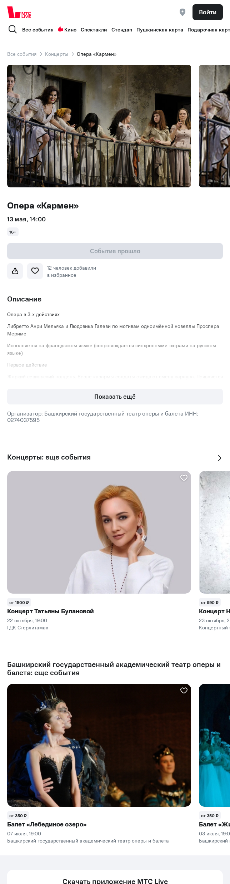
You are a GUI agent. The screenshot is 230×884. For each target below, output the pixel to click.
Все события (38, 29)
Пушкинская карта (159, 29)
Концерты (56, 53)
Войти (207, 12)
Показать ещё (115, 396)
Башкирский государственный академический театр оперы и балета (88, 840)
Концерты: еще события (49, 457)
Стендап (121, 29)
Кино (67, 29)
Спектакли (94, 29)
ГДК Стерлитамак (27, 627)
